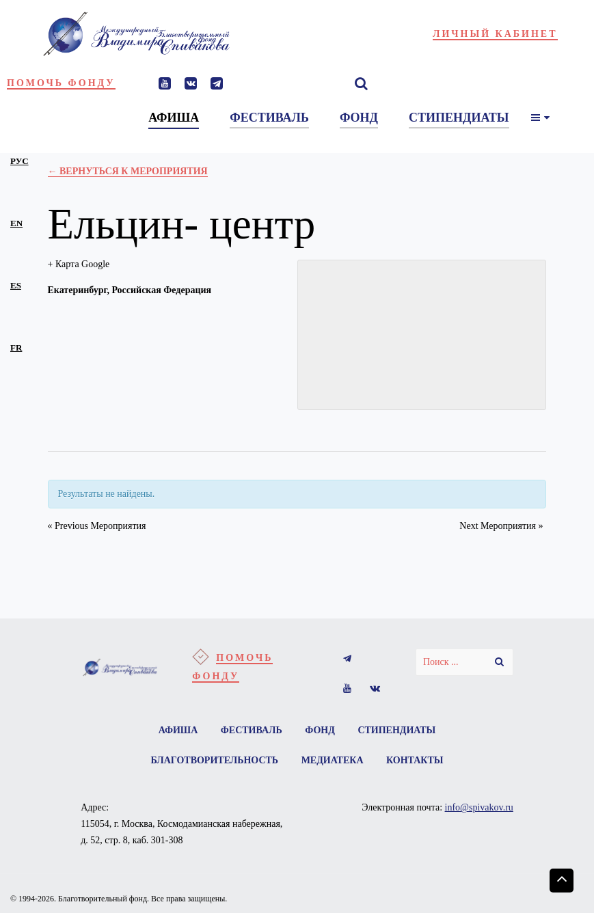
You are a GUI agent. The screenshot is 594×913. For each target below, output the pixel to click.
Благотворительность (214, 760)
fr (16, 347)
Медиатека (332, 760)
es (15, 285)
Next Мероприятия (501, 526)
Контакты (415, 760)
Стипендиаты (396, 730)
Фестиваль (251, 730)
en (16, 223)
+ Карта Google (79, 264)
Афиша (178, 730)
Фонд (320, 730)
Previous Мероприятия (97, 526)
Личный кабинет (495, 34)
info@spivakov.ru (479, 807)
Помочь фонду (61, 83)
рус (19, 161)
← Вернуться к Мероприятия (128, 171)
